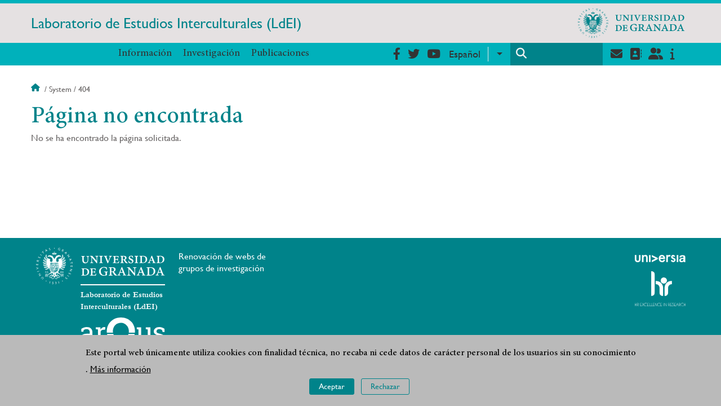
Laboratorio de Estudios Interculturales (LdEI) (166, 23)
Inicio (36, 89)
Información (145, 53)
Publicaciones (280, 53)
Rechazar (385, 386)
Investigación (211, 53)
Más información (120, 369)
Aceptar (332, 386)
